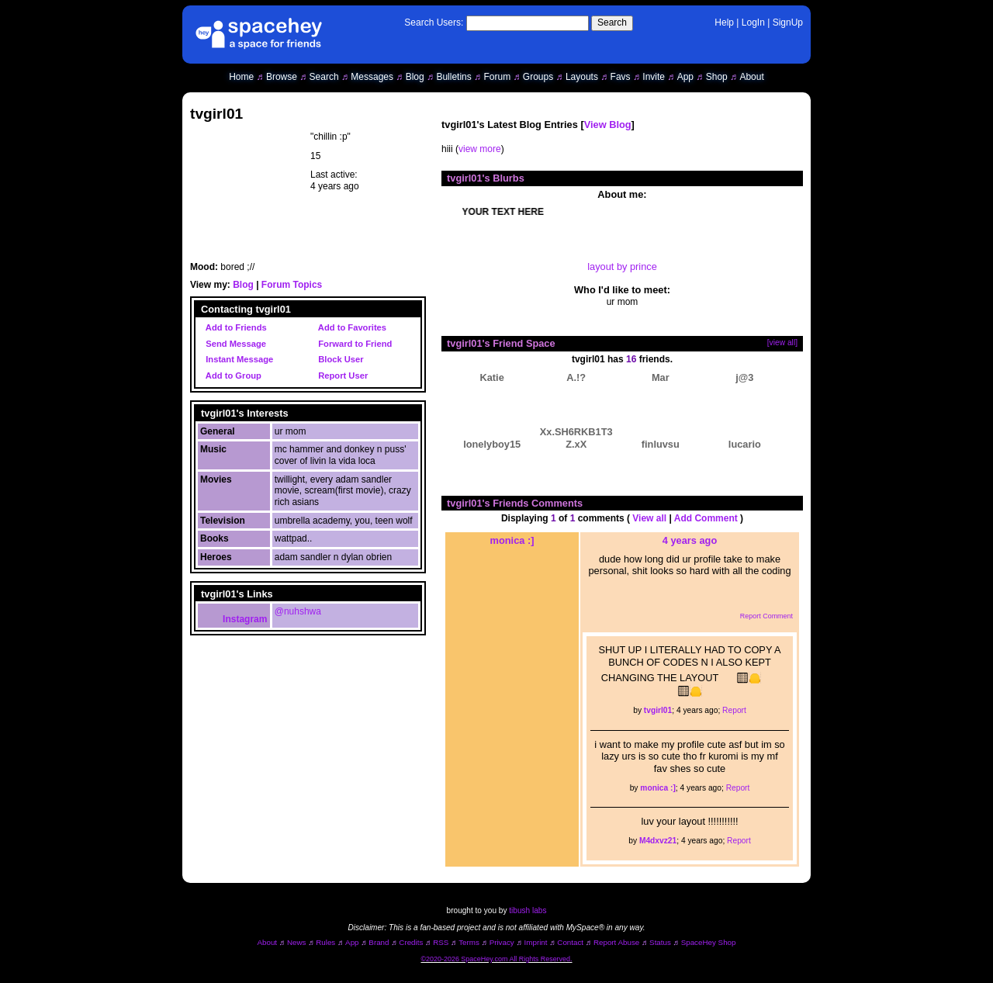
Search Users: (433, 22)
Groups (538, 76)
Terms (468, 942)
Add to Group (231, 375)
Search (612, 22)
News (296, 942)
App (685, 76)
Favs (621, 76)
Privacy (502, 942)
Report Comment (758, 616)
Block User (338, 359)
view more (479, 149)
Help (724, 22)
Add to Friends (234, 327)
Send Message (233, 343)
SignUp (788, 22)
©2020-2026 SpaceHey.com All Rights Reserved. (496, 959)
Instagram (234, 619)
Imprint (536, 942)
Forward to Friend (352, 343)
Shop (717, 76)
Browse (281, 76)
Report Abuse (616, 942)
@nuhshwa (298, 611)
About (751, 76)
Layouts (582, 76)
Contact (570, 942)
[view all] (782, 342)
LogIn (753, 22)
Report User (340, 375)
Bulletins (453, 76)
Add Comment (706, 518)
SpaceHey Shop (708, 942)
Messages (372, 76)
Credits (411, 942)
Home (241, 76)
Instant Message (237, 359)
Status (660, 942)
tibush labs (527, 910)
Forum (496, 76)
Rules (325, 942)
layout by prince (622, 266)
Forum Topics (291, 284)
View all (649, 518)
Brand (378, 942)
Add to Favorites (349, 327)
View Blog (607, 124)
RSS (440, 942)
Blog (415, 76)
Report (734, 710)
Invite (653, 76)
